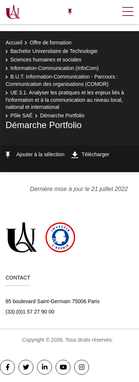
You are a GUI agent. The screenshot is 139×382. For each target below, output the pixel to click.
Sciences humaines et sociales (45, 60)
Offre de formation (51, 43)
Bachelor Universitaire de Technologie (53, 51)
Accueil (14, 43)
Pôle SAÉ (21, 115)
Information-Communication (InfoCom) (54, 68)
